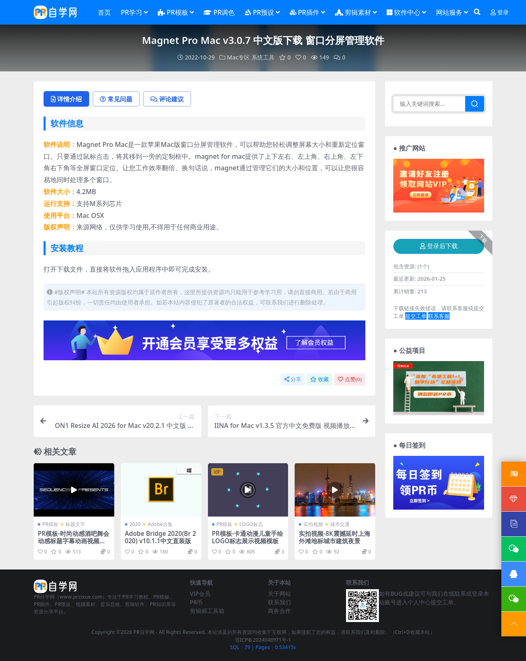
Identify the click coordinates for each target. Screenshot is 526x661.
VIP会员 (200, 593)
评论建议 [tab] (167, 99)
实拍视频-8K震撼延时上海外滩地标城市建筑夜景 (334, 537)
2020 (135, 524)
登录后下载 (439, 246)
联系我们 (279, 602)
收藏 (319, 379)
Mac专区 (238, 57)
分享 (292, 379)
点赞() (350, 379)
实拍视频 (313, 524)
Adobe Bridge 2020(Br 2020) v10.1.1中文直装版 (160, 537)
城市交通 (340, 524)
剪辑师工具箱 (207, 611)
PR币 (196, 602)
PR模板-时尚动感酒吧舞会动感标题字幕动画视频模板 (73, 540)
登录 (500, 12)
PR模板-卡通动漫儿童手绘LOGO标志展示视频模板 (248, 537)
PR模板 (50, 524)
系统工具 (263, 57)
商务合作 (279, 611)
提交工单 (416, 316)
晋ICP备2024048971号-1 (263, 639)
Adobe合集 (160, 524)
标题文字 (75, 524)
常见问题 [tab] (116, 99)
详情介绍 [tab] (66, 99)
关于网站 (279, 593)
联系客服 (439, 316)
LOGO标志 (251, 524)
